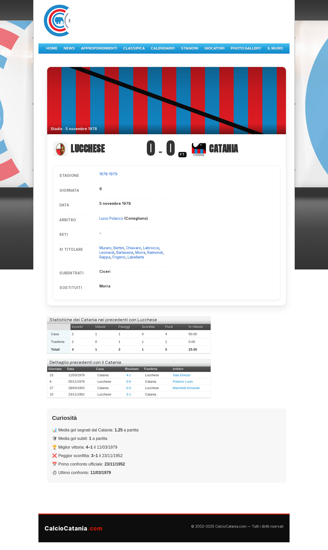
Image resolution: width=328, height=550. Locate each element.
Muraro (105, 248)
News (69, 48)
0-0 (128, 381)
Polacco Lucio (183, 381)
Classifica (134, 48)
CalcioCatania (73, 528)
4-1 (128, 375)
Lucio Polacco (111, 218)
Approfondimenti (99, 48)
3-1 (128, 394)
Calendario (163, 48)
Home (51, 48)
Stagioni (189, 48)
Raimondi (155, 252)
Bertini (119, 248)
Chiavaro (133, 248)
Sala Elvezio (181, 375)
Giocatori (214, 48)
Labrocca (151, 248)
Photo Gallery (246, 48)
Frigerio (119, 257)
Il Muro (275, 48)
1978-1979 (108, 174)
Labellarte (136, 257)
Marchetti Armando (186, 388)
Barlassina (124, 252)
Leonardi (106, 252)
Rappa (104, 257)
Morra (140, 252)
